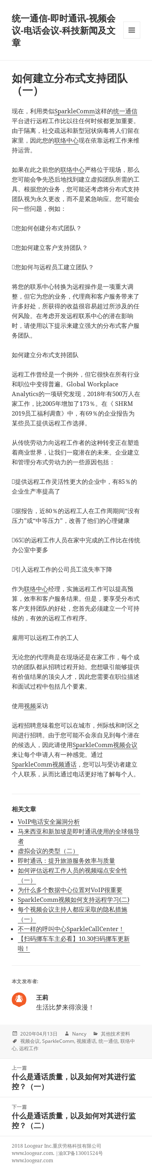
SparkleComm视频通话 (44, 764)
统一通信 (125, 111)
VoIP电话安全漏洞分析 (49, 821)
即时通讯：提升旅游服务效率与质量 (66, 860)
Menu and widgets (132, 38)
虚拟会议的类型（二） (48, 851)
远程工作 (29, 1048)
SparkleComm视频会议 (105, 745)
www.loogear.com (32, 1160)
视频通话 (86, 1041)
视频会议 (30, 1041)
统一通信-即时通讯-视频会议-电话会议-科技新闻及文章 (64, 30)
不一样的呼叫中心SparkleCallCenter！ (71, 929)
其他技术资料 (115, 1033)
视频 (30, 706)
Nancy (79, 1033)
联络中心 (66, 140)
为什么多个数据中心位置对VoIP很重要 (70, 890)
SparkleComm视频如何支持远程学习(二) (73, 899)
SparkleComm (74, 111)
